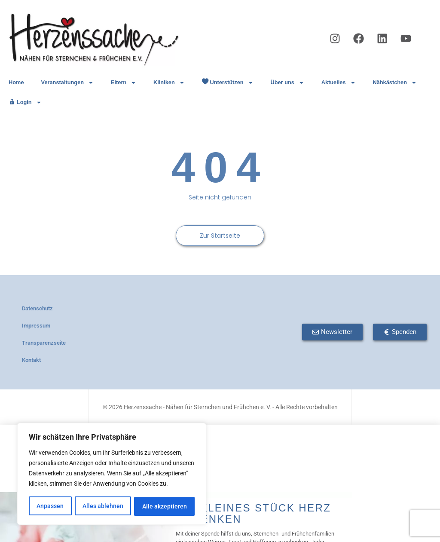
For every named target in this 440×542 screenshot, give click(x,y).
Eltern (123, 83)
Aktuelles (338, 83)
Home (16, 82)
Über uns (287, 83)
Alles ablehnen (102, 506)
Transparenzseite (44, 343)
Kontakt (31, 360)
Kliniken (169, 83)
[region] (111, 474)
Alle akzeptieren (164, 506)
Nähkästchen (394, 83)
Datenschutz (37, 308)
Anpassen (50, 506)
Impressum (36, 325)
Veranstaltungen (67, 83)
